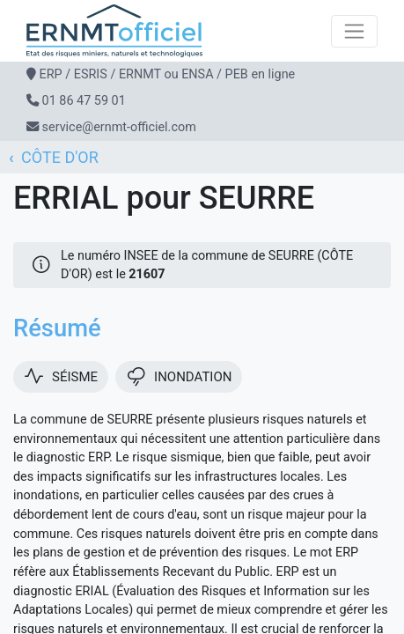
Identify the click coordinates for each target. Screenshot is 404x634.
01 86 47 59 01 (84, 100)
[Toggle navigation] (354, 31)
